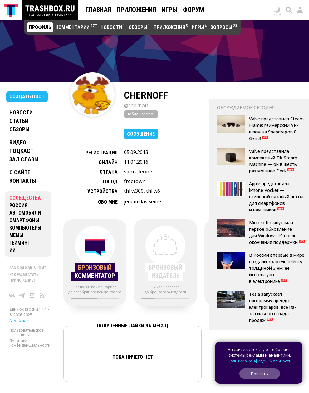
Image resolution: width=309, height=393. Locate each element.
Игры (169, 9)
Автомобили (25, 213)
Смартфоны (24, 220)
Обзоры (19, 129)
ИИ (12, 250)
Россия (18, 205)
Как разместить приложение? (23, 278)
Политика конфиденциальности (30, 343)
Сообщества (25, 198)
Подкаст (21, 151)
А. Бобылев (19, 320)
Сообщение (141, 134)
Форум (193, 9)
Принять (259, 373)
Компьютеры (25, 228)
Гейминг (19, 243)
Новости (21, 112)
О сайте (19, 172)
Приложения (136, 9)
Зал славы (24, 159)
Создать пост (27, 96)
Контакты (22, 180)
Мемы (16, 235)
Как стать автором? (27, 267)
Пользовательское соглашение (26, 332)
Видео (17, 142)
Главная (98, 9)
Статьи (18, 121)
